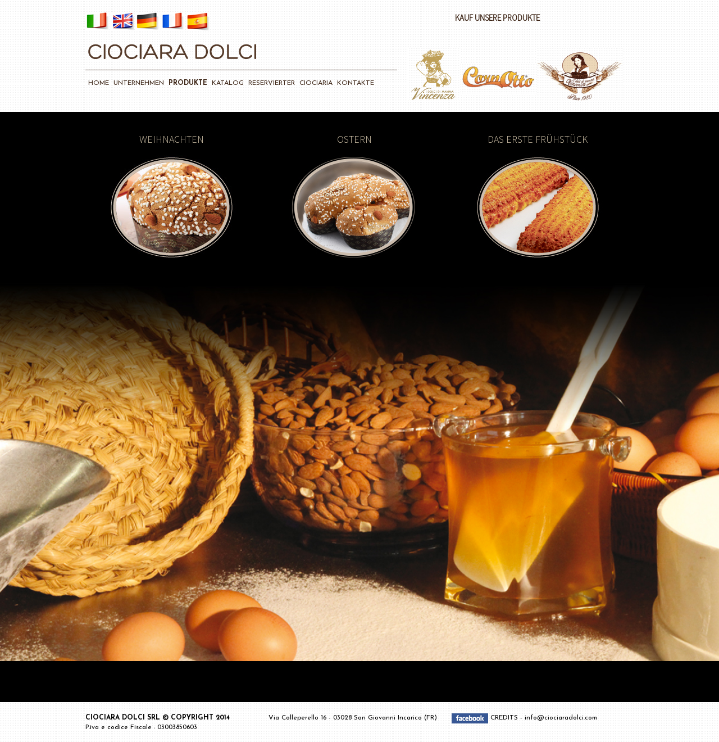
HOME (98, 83)
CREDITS (505, 717)
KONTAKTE (355, 83)
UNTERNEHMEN (138, 83)
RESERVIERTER (271, 83)
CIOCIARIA (316, 83)
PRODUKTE (188, 83)
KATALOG (228, 83)
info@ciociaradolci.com (561, 717)
